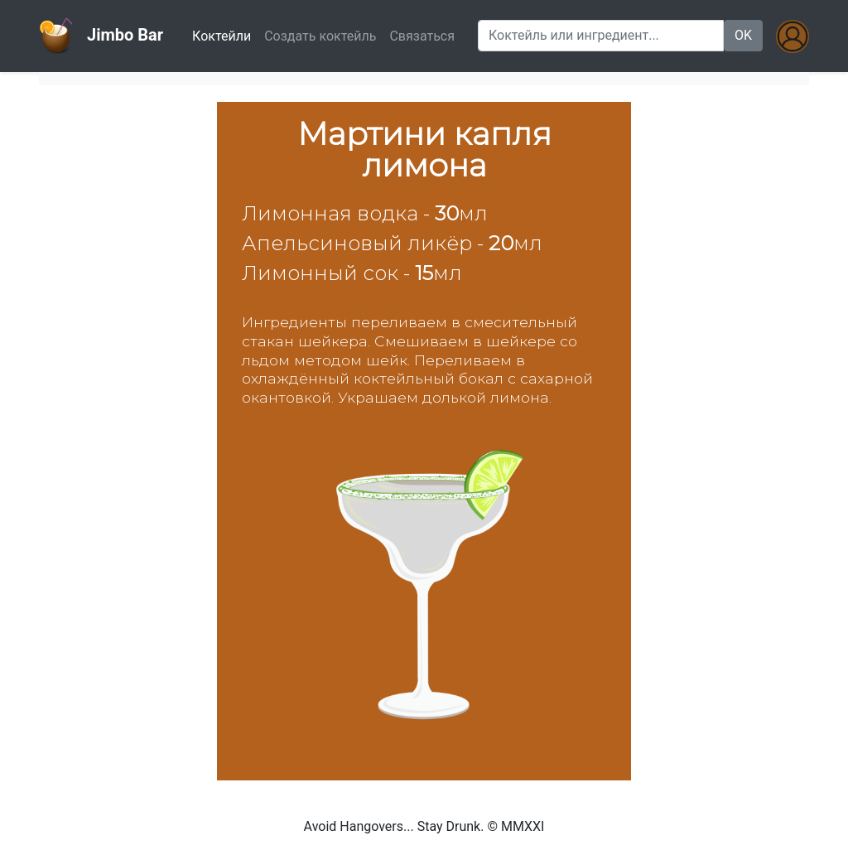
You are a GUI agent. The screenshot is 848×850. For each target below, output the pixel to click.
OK (743, 35)
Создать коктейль (320, 36)
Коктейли (225, 35)
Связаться (422, 36)
